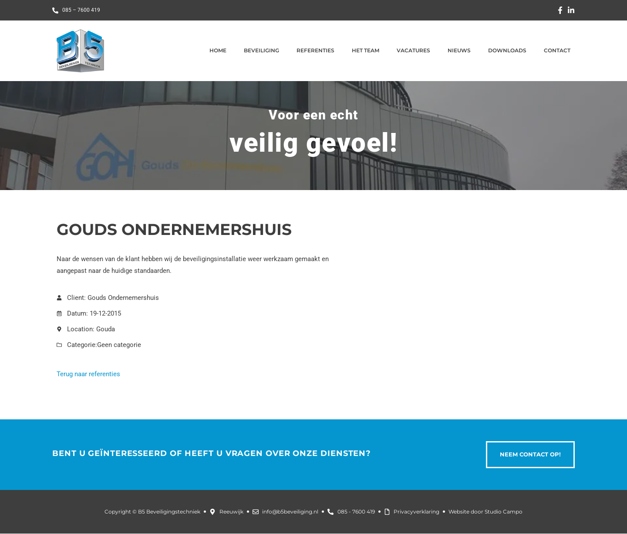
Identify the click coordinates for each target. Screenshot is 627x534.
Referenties (315, 50)
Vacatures (413, 50)
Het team (365, 50)
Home (217, 50)
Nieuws (459, 50)
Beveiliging (261, 50)
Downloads (507, 50)
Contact (557, 50)
